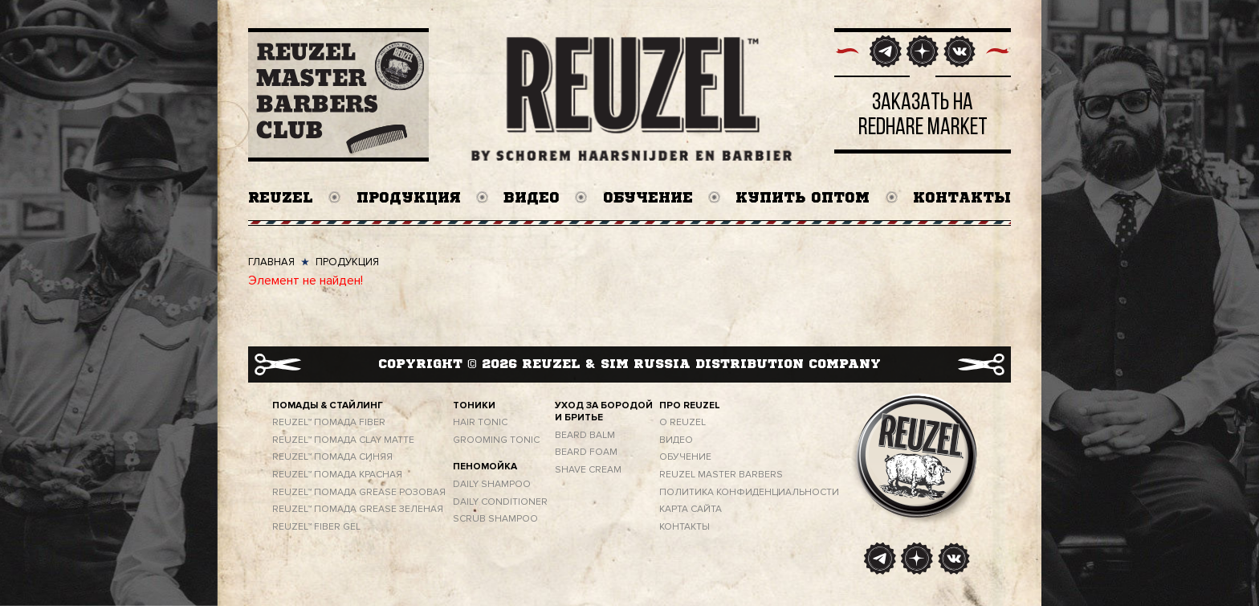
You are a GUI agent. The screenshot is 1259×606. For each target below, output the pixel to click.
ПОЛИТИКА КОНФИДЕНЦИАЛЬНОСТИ (749, 492)
